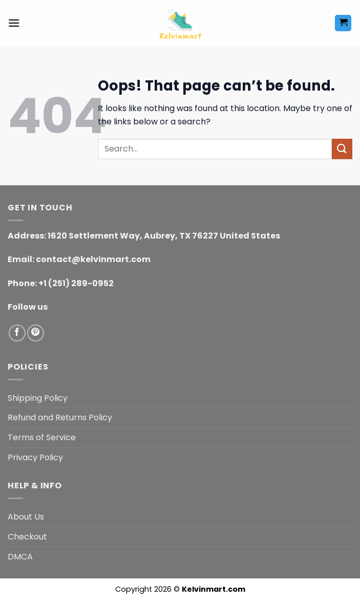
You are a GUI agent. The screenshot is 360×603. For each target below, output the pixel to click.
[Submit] (342, 149)
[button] (14, 22)
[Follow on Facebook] (17, 333)
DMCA (20, 557)
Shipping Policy (38, 398)
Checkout (27, 537)
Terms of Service (42, 437)
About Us (26, 517)
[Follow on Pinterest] (35, 333)
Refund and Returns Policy (60, 417)
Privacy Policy (35, 457)
